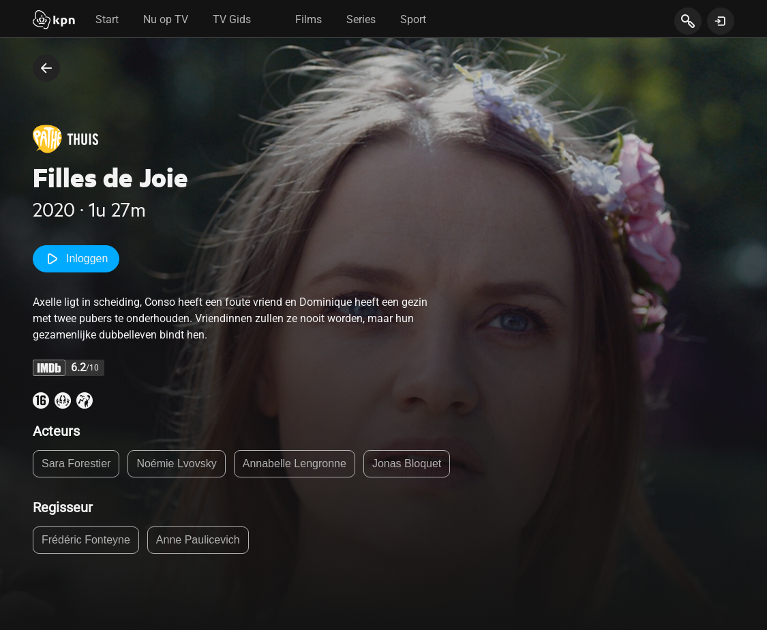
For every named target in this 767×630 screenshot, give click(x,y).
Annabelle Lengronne (294, 463)
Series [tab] (361, 19)
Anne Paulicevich (198, 540)
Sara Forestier (76, 463)
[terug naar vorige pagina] (46, 68)
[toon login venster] (720, 21)
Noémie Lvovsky (176, 463)
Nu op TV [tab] (165, 19)
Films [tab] (308, 19)
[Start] (54, 21)
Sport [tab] (413, 19)
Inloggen (76, 258)
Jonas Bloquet (406, 463)
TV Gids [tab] (232, 19)
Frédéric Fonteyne (86, 540)
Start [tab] (107, 19)
